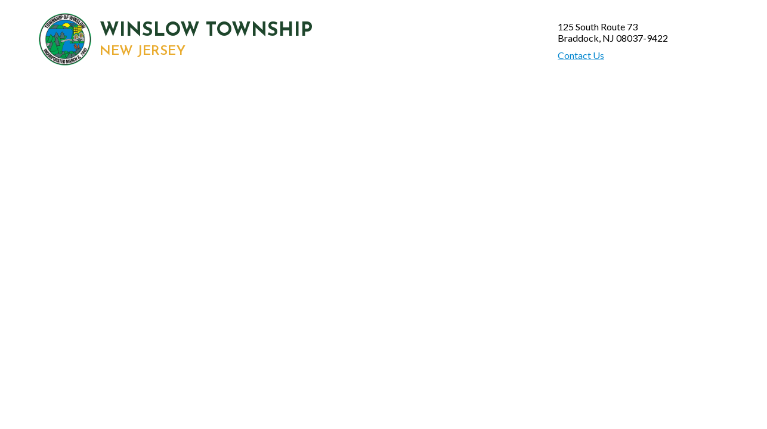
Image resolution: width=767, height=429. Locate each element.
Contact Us (581, 55)
